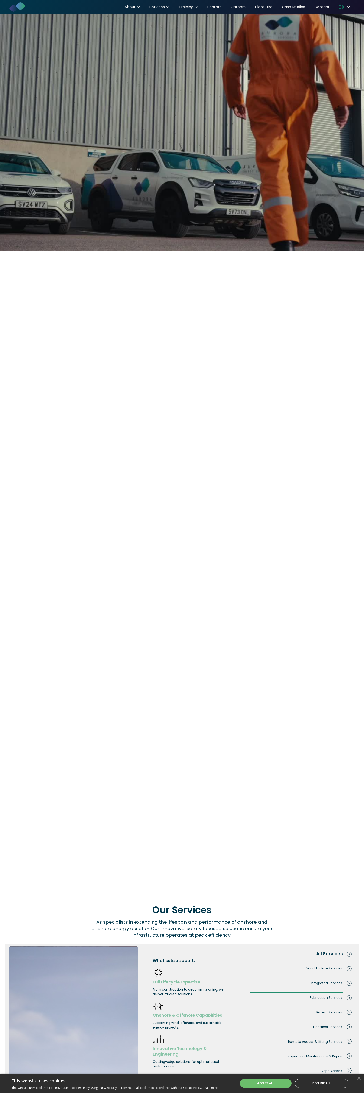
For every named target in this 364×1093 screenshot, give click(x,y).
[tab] (295, 953)
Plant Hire (264, 7)
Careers (238, 7)
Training (186, 7)
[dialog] (182, 1083)
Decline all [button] (321, 1083)
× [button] (359, 1078)
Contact (322, 7)
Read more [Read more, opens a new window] (210, 1088)
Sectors (214, 7)
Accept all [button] (265, 1083)
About (130, 7)
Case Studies (293, 7)
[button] (132, 7)
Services (157, 7)
